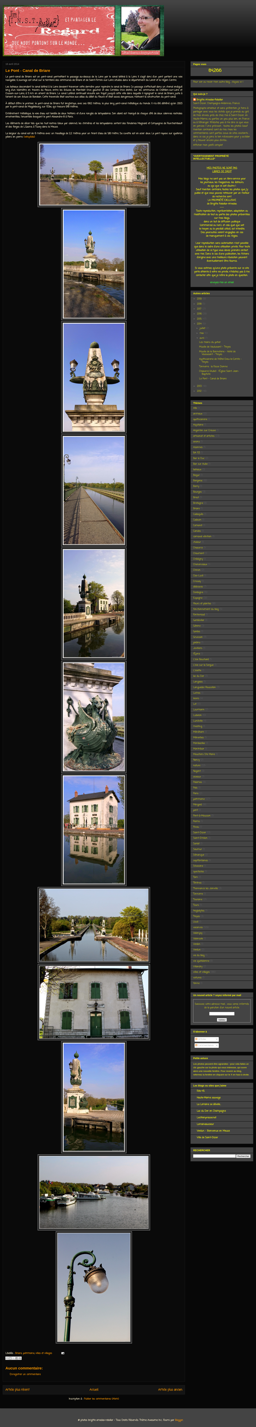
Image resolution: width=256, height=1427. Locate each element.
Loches (196, 693)
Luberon (197, 715)
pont (195, 810)
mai (202, 333)
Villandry (197, 966)
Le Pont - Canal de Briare (212, 379)
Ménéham (198, 732)
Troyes (196, 916)
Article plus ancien (170, 1390)
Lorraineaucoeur (205, 1124)
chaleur (197, 542)
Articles (200, 1039)
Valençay (197, 933)
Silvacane (198, 866)
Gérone (197, 626)
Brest (196, 497)
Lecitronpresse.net (206, 1117)
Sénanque (198, 855)
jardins (196, 642)
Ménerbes (198, 737)
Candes (197, 531)
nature (196, 765)
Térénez (197, 883)
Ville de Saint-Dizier (207, 1137)
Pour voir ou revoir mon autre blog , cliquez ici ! (218, 82)
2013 (199, 386)
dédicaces (198, 587)
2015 (199, 319)
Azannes (198, 447)
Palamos (197, 782)
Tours (196, 905)
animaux (197, 414)
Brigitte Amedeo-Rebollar (210, 100)
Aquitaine (198, 425)
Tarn (195, 877)
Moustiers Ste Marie (204, 754)
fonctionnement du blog (206, 609)
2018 (199, 304)
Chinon (197, 570)
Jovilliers (197, 648)
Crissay (197, 581)
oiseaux (197, 777)
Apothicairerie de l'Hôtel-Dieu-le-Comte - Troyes (220, 360)
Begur (196, 475)
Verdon (196, 944)
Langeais (198, 682)
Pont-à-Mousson (202, 816)
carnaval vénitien (202, 536)
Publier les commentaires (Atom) (101, 1399)
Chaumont (198, 553)
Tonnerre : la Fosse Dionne (213, 366)
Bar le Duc (198, 458)
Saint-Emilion (200, 838)
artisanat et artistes (204, 436)
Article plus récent (17, 1390)
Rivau (196, 827)
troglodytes (198, 911)
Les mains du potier (210, 342)
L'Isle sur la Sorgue (203, 665)
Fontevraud (199, 615)
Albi (195, 408)
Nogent (197, 771)
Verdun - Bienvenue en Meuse (213, 1131)
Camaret (197, 525)
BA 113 (196, 453)
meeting (197, 726)
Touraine (197, 899)
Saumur (197, 849)
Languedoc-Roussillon (204, 687)
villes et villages (43, 1353)
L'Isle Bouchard (201, 659)
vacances (198, 927)
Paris (195, 793)
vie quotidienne (201, 961)
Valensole (198, 939)
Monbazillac (199, 743)
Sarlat (196, 844)
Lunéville (198, 721)
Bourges (197, 492)
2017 (199, 309)
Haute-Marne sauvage (209, 1098)
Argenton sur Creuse (204, 430)
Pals (195, 788)
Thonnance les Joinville (205, 888)
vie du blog (198, 955)
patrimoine (28, 1353)
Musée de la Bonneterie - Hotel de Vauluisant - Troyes (217, 353)
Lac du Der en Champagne (211, 1111)
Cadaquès (198, 514)
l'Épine (196, 654)
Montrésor (198, 749)
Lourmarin (198, 710)
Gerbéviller (198, 620)
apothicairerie (200, 419)
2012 (199, 391)
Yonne (196, 983)
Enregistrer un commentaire (25, 1374)
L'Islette (197, 670)
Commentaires (204, 1045)
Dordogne (198, 592)
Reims (196, 821)
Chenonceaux (200, 564)
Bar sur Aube (200, 464)
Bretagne (198, 503)
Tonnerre (198, 894)
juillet (203, 328)
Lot (194, 704)
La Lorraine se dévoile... (209, 1104)
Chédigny (198, 559)
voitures (197, 978)
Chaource (198, 548)
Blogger (179, 1420)
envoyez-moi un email (222, 282)
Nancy (196, 760)
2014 (199, 324)
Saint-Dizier (199, 832)
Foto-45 (200, 1091)
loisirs (196, 698)
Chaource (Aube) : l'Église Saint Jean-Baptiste (219, 372)
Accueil (94, 1390)
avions (196, 442)
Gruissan (198, 637)
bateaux (197, 469)
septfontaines (200, 860)
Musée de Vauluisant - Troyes (215, 347)
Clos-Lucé (198, 576)
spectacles (198, 871)
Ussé (195, 922)
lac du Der (198, 676)
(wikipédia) (29, 137)
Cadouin (197, 520)
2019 (200, 299)
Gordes (196, 631)
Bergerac (198, 481)
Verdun (197, 950)
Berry (196, 486)
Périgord (197, 805)
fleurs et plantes (202, 603)
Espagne (197, 598)
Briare (18, 1353)
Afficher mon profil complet (208, 145)
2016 (200, 314)
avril (202, 338)
